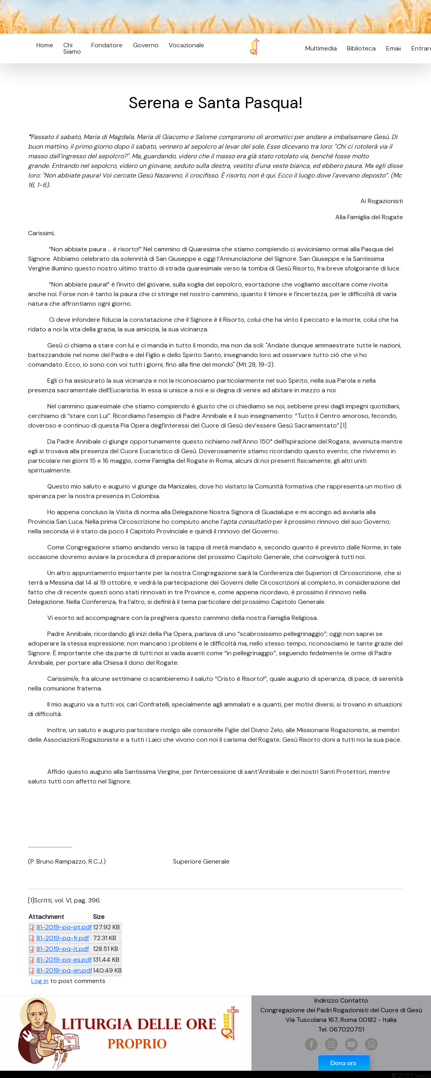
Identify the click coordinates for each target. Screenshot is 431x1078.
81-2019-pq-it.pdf (62, 949)
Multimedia (321, 48)
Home (44, 45)
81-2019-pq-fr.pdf (62, 938)
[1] (343, 425)
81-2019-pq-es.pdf (64, 959)
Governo (146, 45)
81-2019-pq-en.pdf (64, 970)
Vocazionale (186, 45)
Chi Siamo (72, 48)
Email (391, 48)
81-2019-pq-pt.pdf (64, 927)
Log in (39, 981)
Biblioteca (361, 48)
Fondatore (107, 45)
